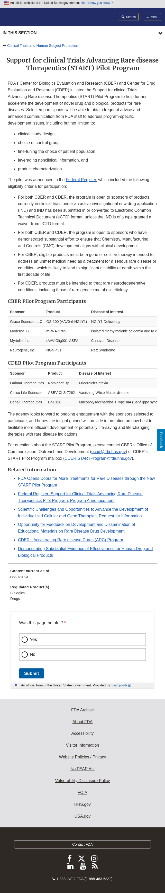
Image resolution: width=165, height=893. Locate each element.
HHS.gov (82, 804)
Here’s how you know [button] (97, 3)
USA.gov (82, 816)
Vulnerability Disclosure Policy (82, 781)
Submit (31, 673)
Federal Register (81, 180)
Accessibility (82, 733)
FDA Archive (82, 710)
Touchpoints (119, 685)
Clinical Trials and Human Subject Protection (42, 45)
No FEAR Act (82, 769)
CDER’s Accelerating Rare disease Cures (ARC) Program (70, 540)
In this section (19, 33)
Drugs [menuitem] (15, 599)
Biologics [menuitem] (17, 593)
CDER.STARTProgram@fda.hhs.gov (98, 458)
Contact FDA (82, 844)
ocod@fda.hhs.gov (108, 451)
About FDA (82, 722)
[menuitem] (82, 576)
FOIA (82, 792)
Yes (33, 639)
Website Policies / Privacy (82, 757)
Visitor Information (82, 745)
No (32, 654)
